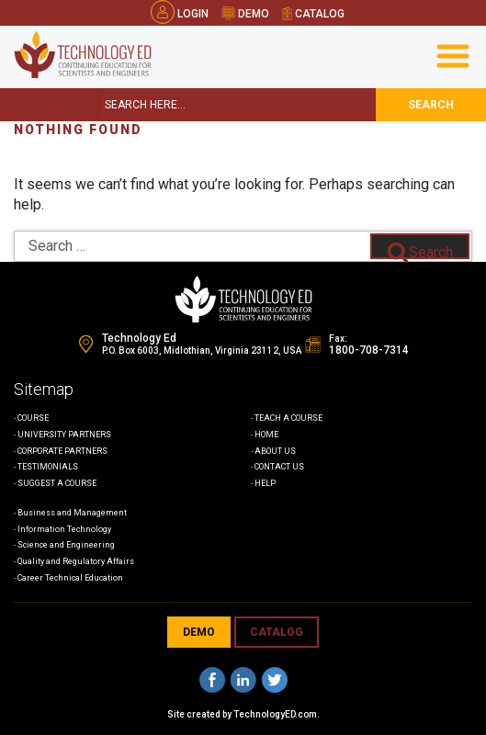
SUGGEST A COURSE (56, 483)
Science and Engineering (66, 544)
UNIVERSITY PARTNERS (64, 434)
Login (180, 13)
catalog (313, 13)
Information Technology (64, 529)
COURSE (33, 418)
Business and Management (72, 512)
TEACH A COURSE (288, 418)
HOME (266, 434)
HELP (265, 483)
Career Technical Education (70, 577)
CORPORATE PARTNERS (62, 451)
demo (245, 13)
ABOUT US (275, 451)
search (431, 104)
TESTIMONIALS (47, 466)
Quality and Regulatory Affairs (75, 561)
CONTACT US (279, 466)
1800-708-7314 (369, 350)
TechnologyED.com (275, 714)
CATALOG (276, 632)
